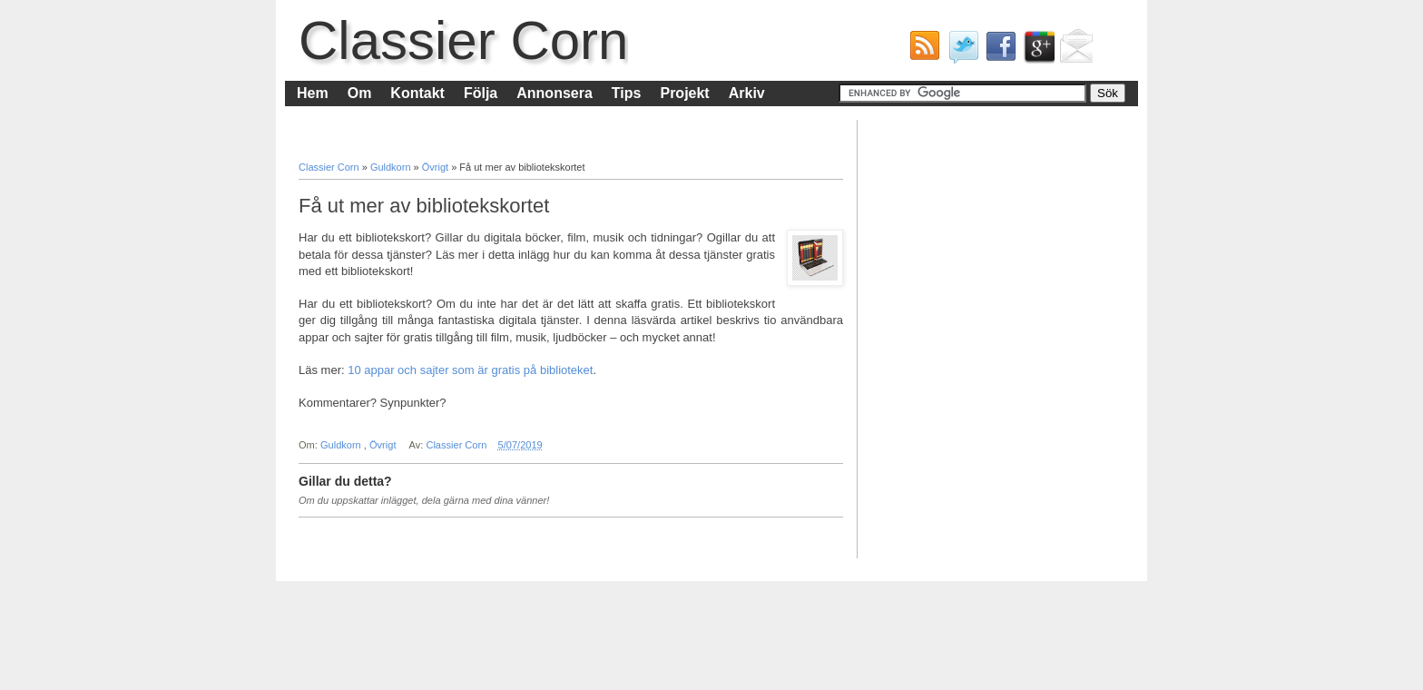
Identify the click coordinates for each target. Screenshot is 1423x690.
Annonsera (554, 93)
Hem (313, 93)
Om (360, 93)
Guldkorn (392, 167)
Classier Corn (463, 40)
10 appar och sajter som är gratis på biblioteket (470, 370)
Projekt (684, 93)
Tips (627, 93)
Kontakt (417, 93)
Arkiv (747, 93)
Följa (480, 93)
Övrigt (436, 167)
